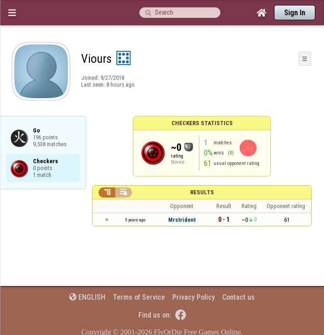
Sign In (294, 12)
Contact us (238, 297)
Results (202, 192)
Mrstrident (182, 219)
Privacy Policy (193, 297)
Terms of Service (139, 297)
